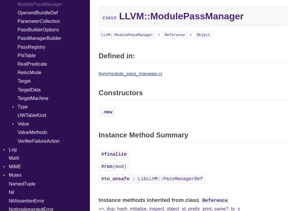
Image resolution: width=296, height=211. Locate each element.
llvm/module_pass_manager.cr (130, 73)
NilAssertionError (26, 200)
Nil (11, 192)
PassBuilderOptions (38, 29)
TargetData (29, 89)
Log (13, 149)
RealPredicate (32, 64)
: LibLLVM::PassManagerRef (152, 179)
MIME (15, 166)
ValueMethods (32, 132)
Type (23, 106)
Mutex (15, 175)
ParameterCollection (39, 21)
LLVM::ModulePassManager (127, 35)
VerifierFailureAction (39, 141)
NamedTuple (22, 183)
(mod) (114, 166)
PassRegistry (31, 47)
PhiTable (27, 55)
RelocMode (29, 72)
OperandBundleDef (38, 12)
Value (23, 123)
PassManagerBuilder (39, 38)
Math (14, 158)
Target (24, 81)
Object (203, 35)
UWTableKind (32, 115)
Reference (175, 35)
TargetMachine (33, 98)
